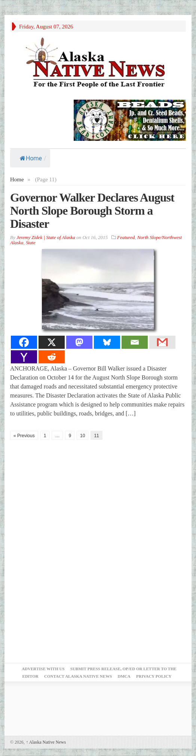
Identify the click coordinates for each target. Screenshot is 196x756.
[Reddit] (52, 356)
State (31, 242)
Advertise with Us (43, 668)
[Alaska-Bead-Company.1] (130, 120)
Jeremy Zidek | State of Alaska (45, 237)
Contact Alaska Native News (78, 676)
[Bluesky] (107, 342)
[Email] (135, 342)
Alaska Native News (46, 742)
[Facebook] (24, 342)
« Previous (24, 435)
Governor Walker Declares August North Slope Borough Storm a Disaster (92, 210)
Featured (126, 237)
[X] (52, 342)
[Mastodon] (79, 342)
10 (82, 435)
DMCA (124, 676)
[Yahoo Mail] (24, 356)
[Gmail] (162, 342)
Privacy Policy (153, 676)
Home (31, 158)
